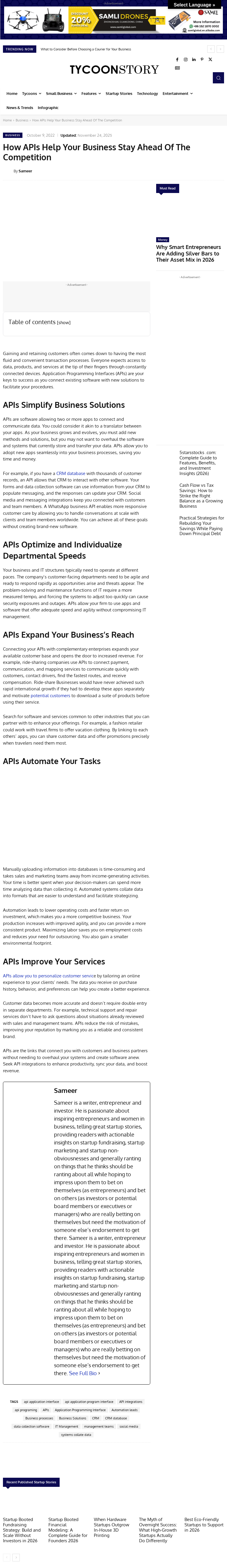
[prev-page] (6, 1554)
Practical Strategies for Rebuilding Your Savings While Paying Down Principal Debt (200, 503)
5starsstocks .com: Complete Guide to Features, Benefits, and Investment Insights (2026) (199, 451)
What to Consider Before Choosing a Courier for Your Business (86, 49)
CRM (95, 1418)
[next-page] (16, 1554)
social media (129, 1426)
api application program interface (89, 1402)
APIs (46, 1410)
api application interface (41, 1402)
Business (22, 120)
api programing (26, 1410)
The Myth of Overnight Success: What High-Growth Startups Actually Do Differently (158, 1528)
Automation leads (125, 1410)
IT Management (66, 1426)
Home (7, 120)
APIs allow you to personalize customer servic (48, 976)
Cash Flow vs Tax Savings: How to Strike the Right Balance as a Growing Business (199, 478)
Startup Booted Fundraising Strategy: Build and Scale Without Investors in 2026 (21, 1528)
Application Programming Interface (80, 1410)
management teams (99, 1426)
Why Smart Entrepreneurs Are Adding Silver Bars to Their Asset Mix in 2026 (189, 248)
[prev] (211, 49)
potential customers (50, 695)
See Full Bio (83, 1373)
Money (162, 239)
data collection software (31, 1426)
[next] (220, 49)
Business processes (39, 1418)
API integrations (130, 1402)
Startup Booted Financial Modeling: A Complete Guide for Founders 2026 (67, 1526)
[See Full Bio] (99, 1373)
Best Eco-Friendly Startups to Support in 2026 (204, 1523)
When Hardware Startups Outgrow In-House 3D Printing (112, 1523)
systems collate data (76, 1435)
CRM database (70, 473)
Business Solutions (72, 1418)
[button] (218, 77)
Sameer (25, 171)
